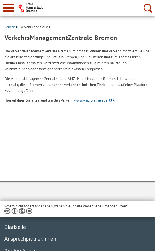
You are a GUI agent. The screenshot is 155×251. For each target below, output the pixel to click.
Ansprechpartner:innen (30, 239)
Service (11, 27)
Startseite (15, 227)
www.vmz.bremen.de (91, 100)
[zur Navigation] (8, 8)
